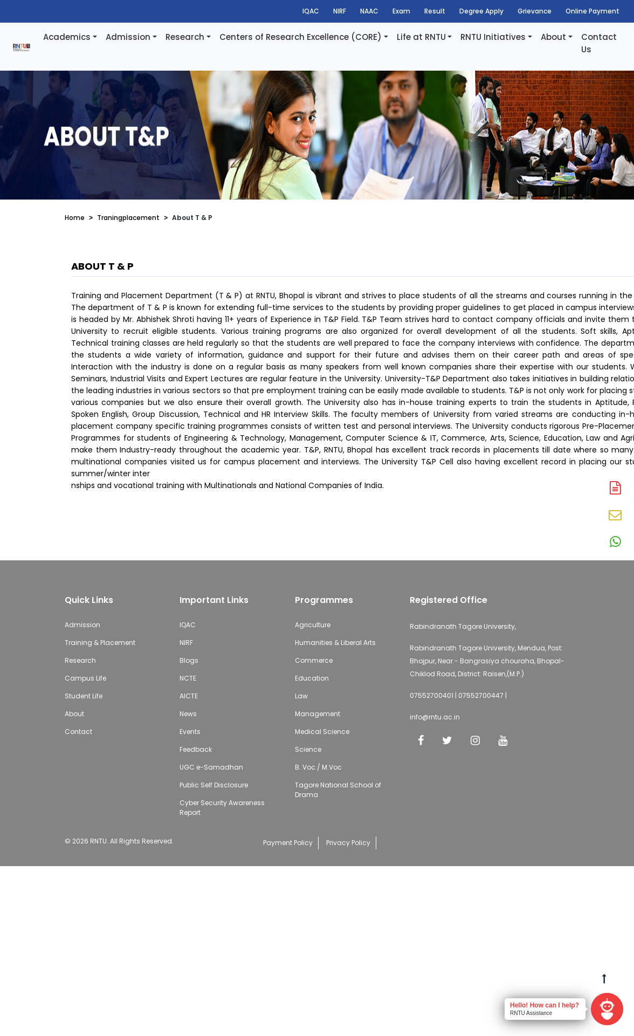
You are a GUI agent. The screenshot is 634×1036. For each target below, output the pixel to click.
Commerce (314, 660)
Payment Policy (288, 842)
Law (301, 696)
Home (75, 217)
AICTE (189, 696)
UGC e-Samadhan (211, 767)
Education (312, 678)
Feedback (196, 749)
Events (190, 731)
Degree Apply (481, 11)
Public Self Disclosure (214, 785)
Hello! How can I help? (544, 1005)
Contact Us (599, 43)
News (188, 713)
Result (434, 11)
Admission (128, 37)
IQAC (310, 11)
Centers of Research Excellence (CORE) (300, 37)
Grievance (535, 11)
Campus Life (85, 678)
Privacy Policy (348, 842)
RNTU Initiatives (493, 37)
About (553, 37)
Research (185, 37)
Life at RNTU (421, 37)
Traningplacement (128, 217)
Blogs (189, 660)
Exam (401, 11)
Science (308, 749)
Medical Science (322, 731)
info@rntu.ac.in (435, 717)
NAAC (369, 11)
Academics (67, 37)
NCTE (188, 678)
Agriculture (312, 624)
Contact (78, 731)
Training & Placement (100, 642)
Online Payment (592, 11)
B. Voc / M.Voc (318, 767)
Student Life (83, 696)
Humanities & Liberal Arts (335, 642)
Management (317, 713)
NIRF (339, 11)
